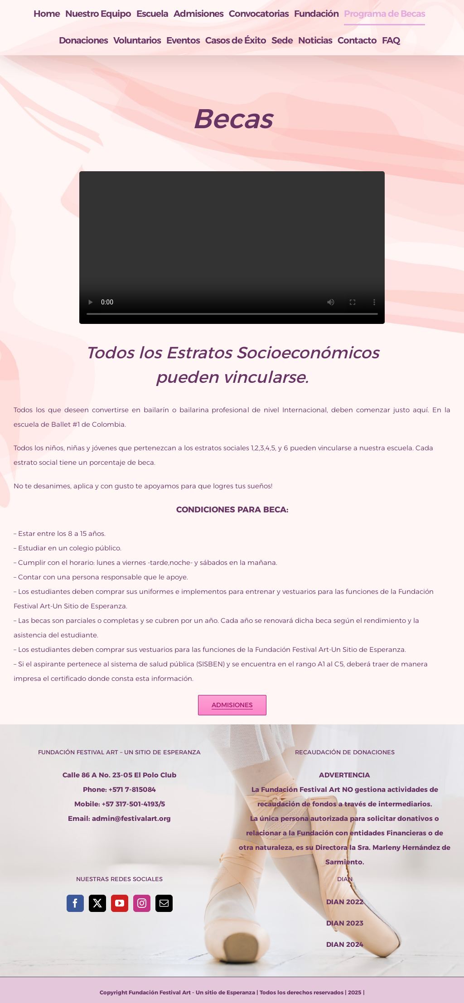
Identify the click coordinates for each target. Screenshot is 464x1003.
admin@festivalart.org (131, 818)
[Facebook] (75, 903)
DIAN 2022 (344, 901)
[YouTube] (119, 903)
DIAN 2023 (344, 923)
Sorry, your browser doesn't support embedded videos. (232, 247)
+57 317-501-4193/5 (133, 804)
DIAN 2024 (344, 944)
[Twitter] (97, 903)
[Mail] (164, 903)
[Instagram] (141, 903)
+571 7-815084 (132, 789)
